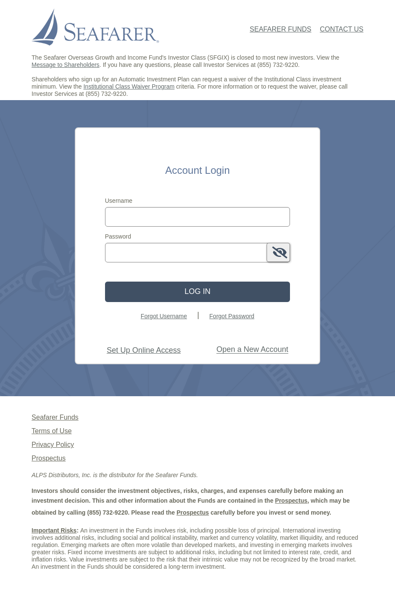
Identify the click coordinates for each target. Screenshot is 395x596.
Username (119, 200)
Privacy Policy (52, 444)
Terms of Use (51, 431)
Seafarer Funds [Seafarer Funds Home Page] (280, 29)
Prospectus (48, 458)
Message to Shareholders (65, 64)
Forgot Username (164, 316)
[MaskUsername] (197, 217)
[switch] (278, 252)
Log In (197, 291)
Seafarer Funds (54, 417)
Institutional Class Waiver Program (128, 86)
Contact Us (342, 29)
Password (118, 236)
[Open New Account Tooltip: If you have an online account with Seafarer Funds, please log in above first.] (252, 350)
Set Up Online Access (144, 350)
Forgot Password (231, 316)
